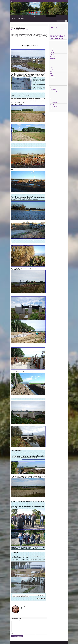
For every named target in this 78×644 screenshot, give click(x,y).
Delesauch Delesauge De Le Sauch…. (56, 38)
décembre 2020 (52, 77)
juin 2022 (51, 48)
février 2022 (52, 52)
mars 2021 (51, 71)
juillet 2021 (52, 65)
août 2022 (51, 46)
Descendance (52, 93)
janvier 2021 (52, 75)
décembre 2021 (52, 56)
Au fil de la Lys (39, 11)
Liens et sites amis (20, 18)
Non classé (52, 104)
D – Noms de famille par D (54, 91)
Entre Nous (13, 18)
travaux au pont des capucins (54, 110)
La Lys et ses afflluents (51, 16)
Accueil (12, 16)
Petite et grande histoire (35, 16)
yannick (16, 29)
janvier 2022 (52, 54)
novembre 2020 (52, 79)
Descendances (26, 16)
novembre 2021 (52, 58)
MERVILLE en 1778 (53, 27)
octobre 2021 (52, 60)
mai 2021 (51, 67)
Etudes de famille (18, 16)
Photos (43, 16)
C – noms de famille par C (54, 89)
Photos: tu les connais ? (61, 16)
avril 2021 (51, 69)
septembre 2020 (52, 82)
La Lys (51, 100)
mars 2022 (51, 50)
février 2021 (52, 73)
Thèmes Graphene (18, 642)
